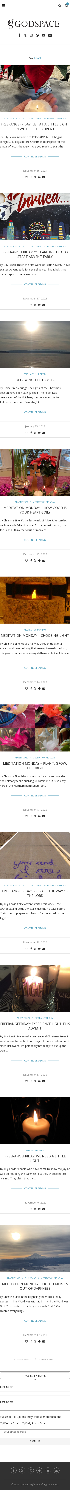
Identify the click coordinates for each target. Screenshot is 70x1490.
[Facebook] (19, 35)
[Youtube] (43, 35)
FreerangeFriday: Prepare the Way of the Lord (35, 893)
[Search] (60, 5)
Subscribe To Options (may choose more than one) (31, 1417)
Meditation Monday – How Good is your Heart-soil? (35, 509)
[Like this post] (26, 177)
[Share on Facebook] (31, 177)
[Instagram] (31, 35)
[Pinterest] (37, 35)
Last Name (6, 1402)
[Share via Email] (43, 177)
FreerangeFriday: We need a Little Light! (35, 1158)
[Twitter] (25, 35)
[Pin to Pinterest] (39, 177)
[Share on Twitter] (35, 177)
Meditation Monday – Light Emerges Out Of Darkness (35, 1286)
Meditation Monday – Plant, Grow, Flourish (35, 765)
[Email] (50, 35)
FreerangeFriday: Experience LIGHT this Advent (35, 1025)
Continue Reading (35, 156)
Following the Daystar (35, 380)
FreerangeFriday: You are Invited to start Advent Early (35, 254)
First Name (6, 1387)
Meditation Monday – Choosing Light (35, 635)
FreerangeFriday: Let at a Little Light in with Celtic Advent (35, 126)
